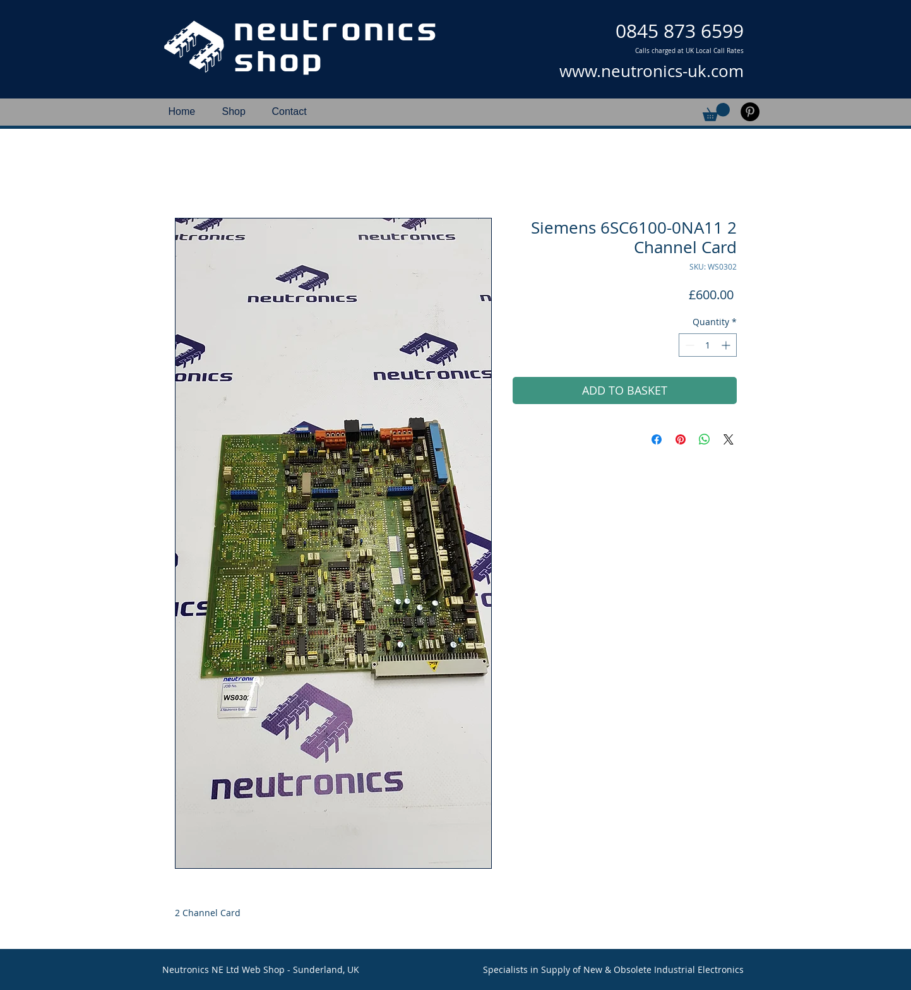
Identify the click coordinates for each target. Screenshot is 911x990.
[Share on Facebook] (656, 439)
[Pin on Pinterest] (680, 439)
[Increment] (727, 345)
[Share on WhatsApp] (704, 439)
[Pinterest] (750, 111)
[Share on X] (728, 439)
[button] (716, 112)
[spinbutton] (707, 345)
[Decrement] (688, 345)
